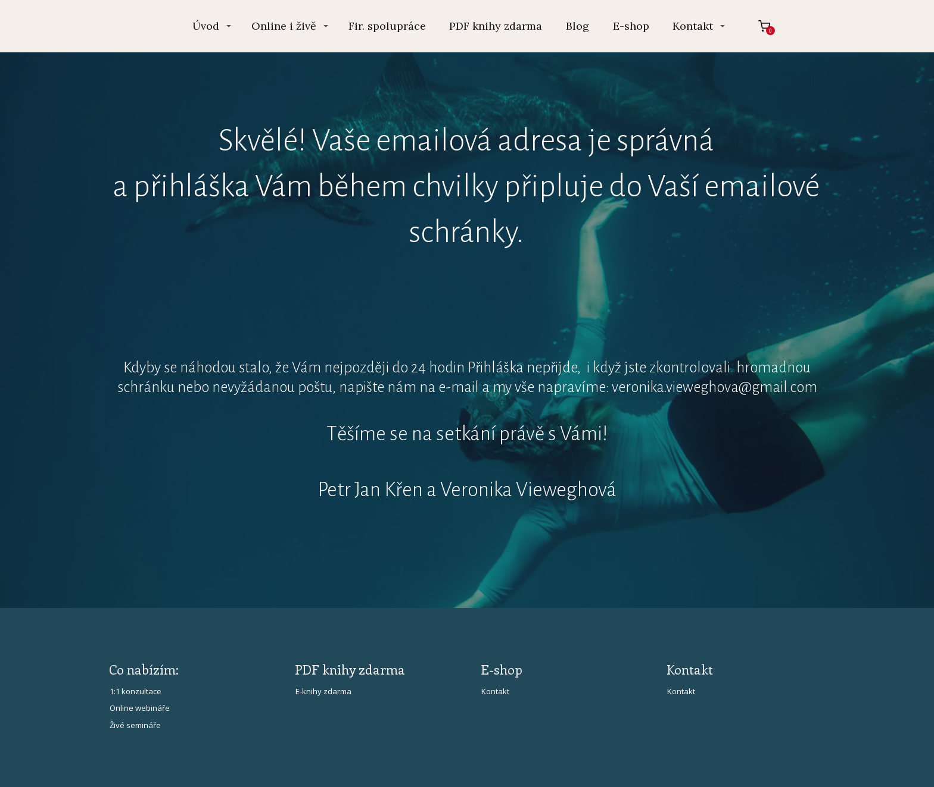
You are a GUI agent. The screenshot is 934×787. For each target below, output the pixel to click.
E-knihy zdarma (323, 691)
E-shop (631, 26)
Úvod (205, 26)
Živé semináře (135, 725)
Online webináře (140, 708)
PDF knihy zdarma (495, 26)
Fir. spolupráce (387, 26)
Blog (577, 26)
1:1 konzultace (135, 691)
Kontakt (693, 26)
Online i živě (283, 26)
